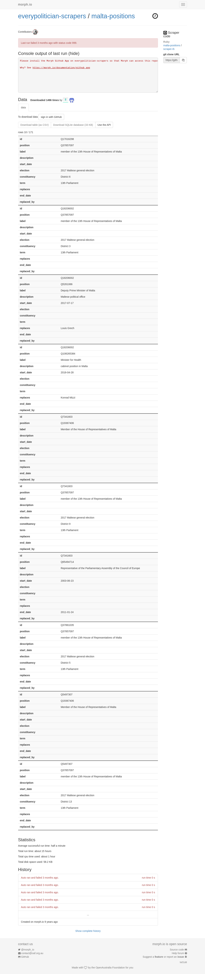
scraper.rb (168, 49)
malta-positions (113, 16)
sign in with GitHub (51, 117)
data (23, 107)
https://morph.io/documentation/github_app (61, 67)
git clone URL (171, 54)
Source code (177, 949)
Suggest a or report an (164, 956)
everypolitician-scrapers (52, 16)
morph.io (25, 4)
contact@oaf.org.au (32, 953)
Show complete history (88, 931)
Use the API (104, 124)
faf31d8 (183, 962)
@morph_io (27, 949)
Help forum (178, 953)
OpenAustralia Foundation (110, 967)
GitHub (25, 956)
